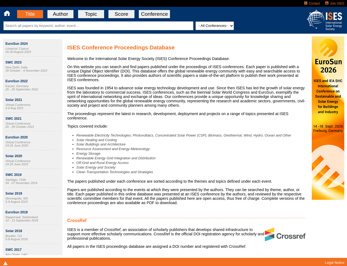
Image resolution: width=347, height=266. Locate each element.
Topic (91, 14)
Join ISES (334, 3)
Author (60, 14)
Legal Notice (334, 263)
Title (30, 14)
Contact (312, 3)
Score (121, 14)
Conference (154, 14)
